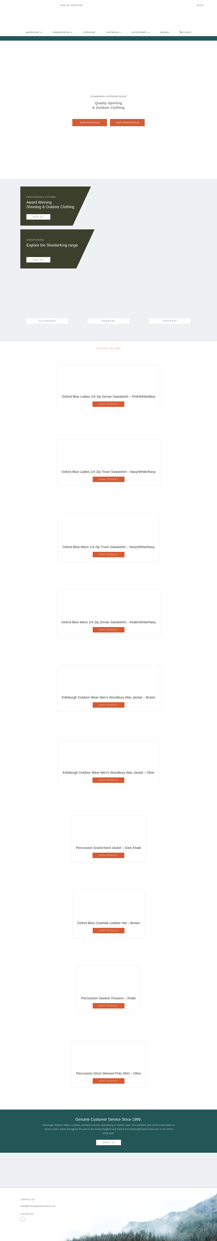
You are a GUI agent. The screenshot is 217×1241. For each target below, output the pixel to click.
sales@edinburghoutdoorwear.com (37, 1206)
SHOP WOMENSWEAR (127, 122)
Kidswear (89, 32)
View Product (108, 404)
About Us (108, 1142)
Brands (164, 32)
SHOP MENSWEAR (90, 122)
